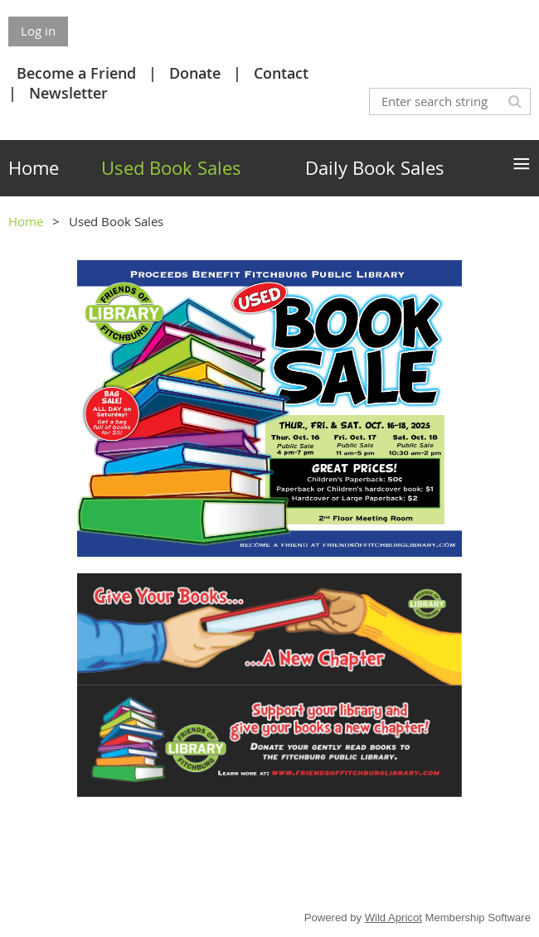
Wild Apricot (393, 917)
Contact (281, 73)
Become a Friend (76, 73)
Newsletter (68, 93)
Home (25, 221)
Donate (195, 73)
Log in (38, 30)
